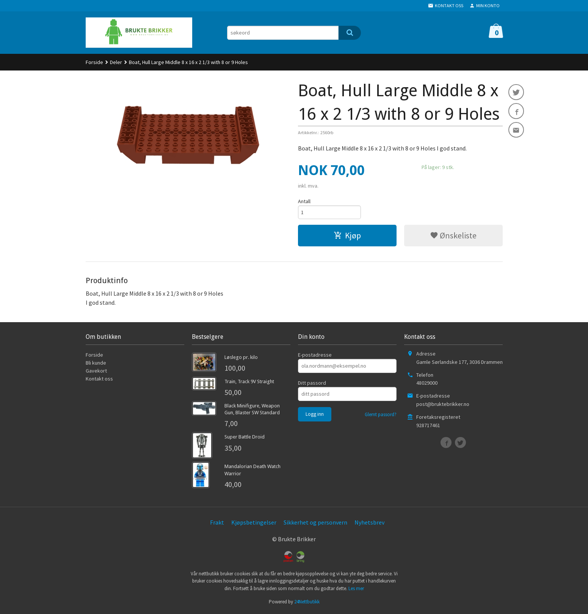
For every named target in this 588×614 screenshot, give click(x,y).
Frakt (217, 523)
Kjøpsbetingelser (253, 523)
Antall (304, 201)
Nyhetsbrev (369, 523)
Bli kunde (96, 363)
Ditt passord (312, 383)
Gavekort (96, 371)
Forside (94, 62)
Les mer (356, 589)
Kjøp (347, 236)
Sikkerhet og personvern (315, 523)
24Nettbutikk (307, 602)
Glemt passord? (381, 415)
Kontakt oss (99, 379)
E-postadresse (315, 355)
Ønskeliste (453, 236)
